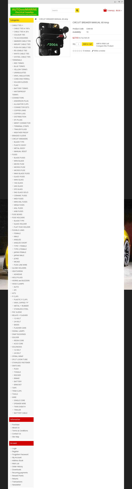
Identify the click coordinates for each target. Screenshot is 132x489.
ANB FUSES (18, 211)
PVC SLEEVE (17, 312)
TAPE (14, 388)
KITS (14, 293)
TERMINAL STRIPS (21, 126)
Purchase (15, 424)
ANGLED (17, 239)
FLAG (16, 85)
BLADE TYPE (19, 142)
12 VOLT (17, 318)
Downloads (16, 469)
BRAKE (16, 378)
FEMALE (17, 233)
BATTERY (18, 381)
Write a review (99, 51)
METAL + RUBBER (21, 306)
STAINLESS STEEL (21, 309)
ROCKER (17, 375)
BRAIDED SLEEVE (19, 135)
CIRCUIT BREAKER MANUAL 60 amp (53, 19)
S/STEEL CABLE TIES (22, 57)
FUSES (14, 154)
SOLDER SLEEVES (21, 82)
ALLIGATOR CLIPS (21, 104)
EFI (15, 290)
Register (15, 451)
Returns (15, 478)
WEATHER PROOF (21, 132)
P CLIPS (15, 296)
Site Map (15, 437)
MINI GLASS (19, 180)
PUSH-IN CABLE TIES (22, 47)
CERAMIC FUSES (20, 195)
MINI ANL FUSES (20, 202)
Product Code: (78, 29)
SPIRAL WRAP (17, 356)
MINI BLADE (19, 161)
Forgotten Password (20, 454)
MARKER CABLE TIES (22, 41)
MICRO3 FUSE (19, 170)
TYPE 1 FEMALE (20, 246)
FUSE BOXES (17, 214)
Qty (74, 44)
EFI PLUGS (18, 120)
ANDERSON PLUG (21, 101)
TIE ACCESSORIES (21, 38)
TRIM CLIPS (17, 391)
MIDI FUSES (18, 198)
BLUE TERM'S (19, 66)
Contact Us (16, 434)
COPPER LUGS (20, 113)
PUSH (16, 369)
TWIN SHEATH (20, 406)
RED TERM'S (19, 63)
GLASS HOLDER (20, 224)
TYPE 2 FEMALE (20, 249)
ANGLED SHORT (20, 243)
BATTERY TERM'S (21, 88)
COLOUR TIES (19, 35)
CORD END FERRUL (22, 79)
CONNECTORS (18, 98)
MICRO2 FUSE (19, 167)
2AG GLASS (18, 186)
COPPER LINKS (20, 110)
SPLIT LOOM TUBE (19, 359)
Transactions (17, 482)
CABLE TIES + (17, 25)
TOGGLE (17, 372)
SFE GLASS (18, 189)
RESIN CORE (19, 340)
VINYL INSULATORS (22, 76)
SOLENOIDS (17, 347)
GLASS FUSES (19, 176)
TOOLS (15, 394)
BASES (16, 325)
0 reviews (86, 51)
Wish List (15, 463)
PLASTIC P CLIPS (20, 299)
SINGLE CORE (19, 400)
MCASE (17, 262)
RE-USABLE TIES (20, 50)
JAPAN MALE (19, 255)
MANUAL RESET (20, 151)
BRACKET (18, 384)
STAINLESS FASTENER (21, 362)
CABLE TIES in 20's (21, 31)
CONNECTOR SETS (21, 107)
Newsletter (16, 485)
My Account (17, 457)
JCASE (16, 258)
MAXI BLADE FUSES (22, 173)
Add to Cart (87, 44)
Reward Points (18, 475)
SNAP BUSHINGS (19, 334)
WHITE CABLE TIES (21, 53)
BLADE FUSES (19, 157)
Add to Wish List (102, 43)
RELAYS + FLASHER (20, 315)
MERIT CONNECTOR (22, 123)
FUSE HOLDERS (18, 217)
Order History (17, 466)
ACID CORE (18, 343)
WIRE (14, 397)
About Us (15, 427)
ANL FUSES (18, 208)
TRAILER (17, 410)
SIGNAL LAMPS (18, 331)
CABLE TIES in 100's (22, 28)
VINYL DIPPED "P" (21, 302)
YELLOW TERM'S (20, 69)
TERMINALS (17, 60)
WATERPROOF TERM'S (19, 93)
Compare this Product (105, 46)
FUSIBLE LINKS (18, 230)
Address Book (17, 460)
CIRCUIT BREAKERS (20, 139)
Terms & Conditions (20, 430)
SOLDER (15, 337)
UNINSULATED (20, 72)
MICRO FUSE (19, 164)
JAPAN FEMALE (20, 252)
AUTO (16, 287)
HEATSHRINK (17, 271)
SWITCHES (16, 366)
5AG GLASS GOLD (21, 192)
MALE (16, 236)
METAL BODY (19, 148)
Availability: (77, 32)
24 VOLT (17, 321)
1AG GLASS (18, 183)
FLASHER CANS (20, 328)
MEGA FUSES (19, 205)
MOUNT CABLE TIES (22, 44)
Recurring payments (20, 472)
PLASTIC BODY (20, 145)
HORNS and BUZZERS (21, 280)
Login (14, 448)
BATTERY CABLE (20, 413)
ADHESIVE (18, 274)
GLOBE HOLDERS (19, 268)
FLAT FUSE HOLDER (22, 227)
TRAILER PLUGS (20, 129)
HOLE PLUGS (17, 277)
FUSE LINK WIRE (20, 265)
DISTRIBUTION (20, 117)
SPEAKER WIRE (20, 403)
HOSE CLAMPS (18, 284)
